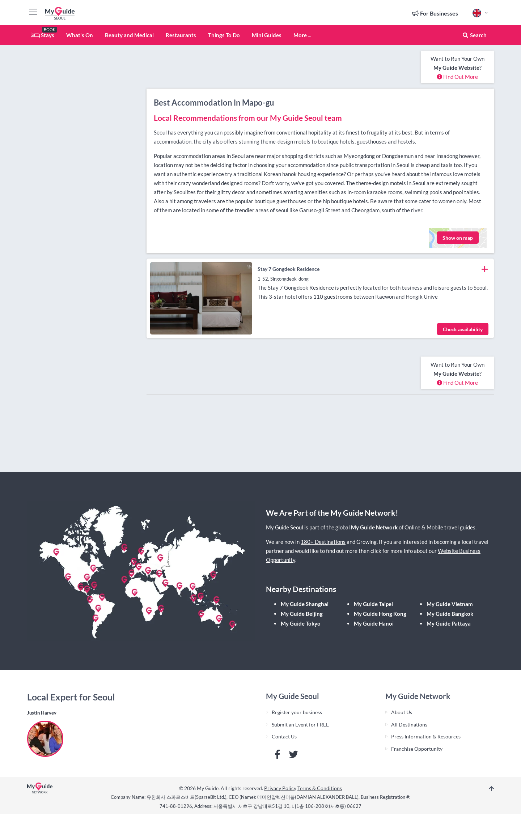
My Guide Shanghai (305, 604)
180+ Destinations (323, 541)
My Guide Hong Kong (380, 613)
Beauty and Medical (129, 35)
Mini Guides (266, 35)
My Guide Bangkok (450, 613)
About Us (401, 712)
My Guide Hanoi (374, 623)
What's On (79, 35)
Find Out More (457, 76)
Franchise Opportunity (416, 749)
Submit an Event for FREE (300, 724)
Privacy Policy (280, 788)
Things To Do (224, 35)
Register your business (297, 712)
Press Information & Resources (426, 736)
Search (474, 35)
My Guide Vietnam (450, 604)
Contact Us (284, 736)
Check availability (463, 329)
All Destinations (409, 724)
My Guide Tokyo (301, 623)
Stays (42, 35)
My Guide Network (374, 527)
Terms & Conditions (319, 788)
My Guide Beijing (302, 613)
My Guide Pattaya (449, 623)
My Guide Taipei (373, 604)
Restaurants (181, 35)
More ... (302, 35)
